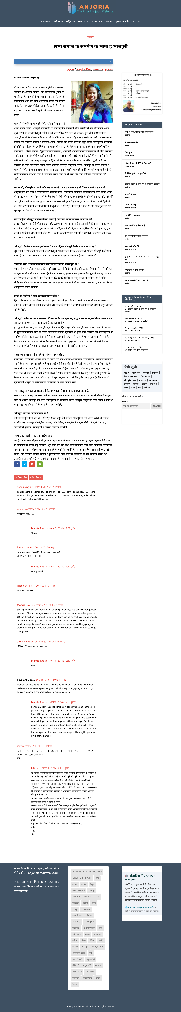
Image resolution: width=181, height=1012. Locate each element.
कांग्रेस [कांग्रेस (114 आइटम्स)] (83, 884)
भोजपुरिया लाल (130, 380)
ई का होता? (129, 152)
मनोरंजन (90, 37)
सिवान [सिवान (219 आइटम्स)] (74, 984)
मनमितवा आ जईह (135, 340)
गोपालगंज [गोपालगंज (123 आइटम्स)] (76, 897)
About (136, 21)
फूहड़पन (70, 69)
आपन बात (153, 380)
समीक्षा (147, 387)
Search (125, 401)
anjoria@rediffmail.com (43, 873)
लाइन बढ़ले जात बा (135, 331)
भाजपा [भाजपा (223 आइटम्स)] (75, 947)
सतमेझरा (82, 21)
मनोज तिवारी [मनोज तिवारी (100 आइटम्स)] (77, 959)
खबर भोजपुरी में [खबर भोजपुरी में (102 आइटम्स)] (78, 890)
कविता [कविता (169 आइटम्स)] (74, 884)
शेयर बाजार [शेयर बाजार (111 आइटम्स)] (87, 978)
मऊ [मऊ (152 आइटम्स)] (90, 953)
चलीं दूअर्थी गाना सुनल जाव (138, 350)
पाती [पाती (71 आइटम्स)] (100, 928)
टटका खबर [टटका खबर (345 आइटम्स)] (86, 909)
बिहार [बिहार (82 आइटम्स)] (83, 940)
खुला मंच (154, 384)
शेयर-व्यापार (97, 21)
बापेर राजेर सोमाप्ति (132, 246)
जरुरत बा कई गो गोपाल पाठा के (136, 280)
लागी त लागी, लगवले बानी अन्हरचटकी (139, 132)
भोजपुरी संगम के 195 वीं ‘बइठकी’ (138, 163)
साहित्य (69, 21)
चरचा (126, 387)
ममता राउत (98, 69)
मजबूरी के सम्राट (131, 194)
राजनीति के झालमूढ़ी (132, 215)
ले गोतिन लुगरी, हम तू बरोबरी (135, 173)
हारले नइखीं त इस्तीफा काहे (135, 225)
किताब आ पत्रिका (131, 376)
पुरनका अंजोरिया (123, 21)
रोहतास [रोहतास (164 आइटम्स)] (98, 965)
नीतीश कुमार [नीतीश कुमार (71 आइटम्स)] (89, 922)
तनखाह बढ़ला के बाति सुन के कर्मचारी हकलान (142, 184)
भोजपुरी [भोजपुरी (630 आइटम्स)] (85, 947)
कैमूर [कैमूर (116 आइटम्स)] (92, 884)
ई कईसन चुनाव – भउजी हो (138, 321)
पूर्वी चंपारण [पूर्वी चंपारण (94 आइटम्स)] (76, 934)
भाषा (133, 387)
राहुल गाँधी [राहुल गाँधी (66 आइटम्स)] (87, 965)
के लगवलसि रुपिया (132, 142)
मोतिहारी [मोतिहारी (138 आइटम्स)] (75, 965)
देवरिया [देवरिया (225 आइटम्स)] (90, 915)
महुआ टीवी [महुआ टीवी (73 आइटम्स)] (90, 959)
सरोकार (57, 21)
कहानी (144, 384)
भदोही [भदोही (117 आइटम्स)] (101, 940)
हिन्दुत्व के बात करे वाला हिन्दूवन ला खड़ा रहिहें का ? (142, 258)
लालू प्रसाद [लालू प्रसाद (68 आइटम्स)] (90, 972)
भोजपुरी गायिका (83, 69)
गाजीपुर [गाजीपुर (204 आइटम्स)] (92, 890)
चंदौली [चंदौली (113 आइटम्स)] (85, 903)
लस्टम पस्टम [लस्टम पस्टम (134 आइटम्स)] (77, 972)
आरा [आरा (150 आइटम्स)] (97, 878)
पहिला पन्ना (46, 21)
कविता (127, 156)
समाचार (109, 21)
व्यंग (140, 387)
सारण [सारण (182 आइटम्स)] (98, 978)
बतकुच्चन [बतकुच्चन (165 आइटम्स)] (97, 934)
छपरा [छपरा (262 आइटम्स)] (94, 903)
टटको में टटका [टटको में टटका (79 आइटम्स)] (77, 915)
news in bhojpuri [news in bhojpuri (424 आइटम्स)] (81, 878)
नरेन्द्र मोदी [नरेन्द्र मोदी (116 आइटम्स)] (76, 922)
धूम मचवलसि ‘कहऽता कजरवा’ (136, 236)
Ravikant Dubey (26, 680)
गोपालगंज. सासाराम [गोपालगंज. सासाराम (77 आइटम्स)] (91, 897)
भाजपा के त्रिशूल (131, 205)
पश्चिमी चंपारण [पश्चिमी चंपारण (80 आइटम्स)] (89, 928)
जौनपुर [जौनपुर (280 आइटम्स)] (75, 909)
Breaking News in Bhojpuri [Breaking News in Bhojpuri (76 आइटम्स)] (87, 872)
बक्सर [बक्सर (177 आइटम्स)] (87, 934)
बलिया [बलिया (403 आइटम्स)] (74, 940)
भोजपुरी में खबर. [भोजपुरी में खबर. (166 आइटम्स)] (78, 953)
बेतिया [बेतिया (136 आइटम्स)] (92, 940)
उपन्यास (127, 384)
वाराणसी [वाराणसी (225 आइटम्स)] (75, 978)
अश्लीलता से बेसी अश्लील (134, 270)
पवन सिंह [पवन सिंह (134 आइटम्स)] (75, 928)
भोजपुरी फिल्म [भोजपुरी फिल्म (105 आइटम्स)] (97, 947)
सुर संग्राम (109, 69)
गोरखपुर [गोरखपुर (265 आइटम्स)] (75, 903)
